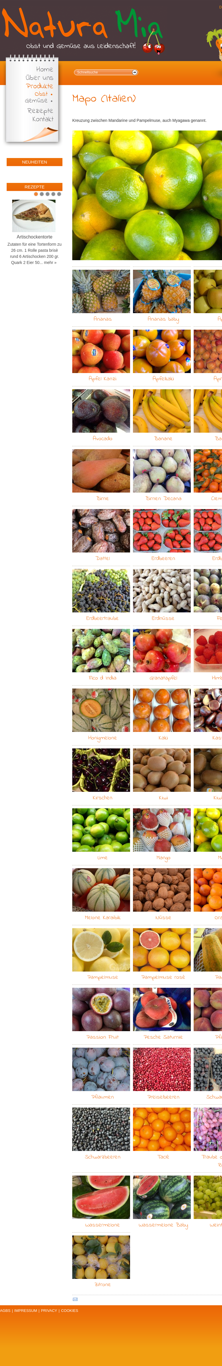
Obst (41, 94)
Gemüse (36, 101)
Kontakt (43, 119)
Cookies (69, 1310)
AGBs (5, 1310)
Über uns (39, 78)
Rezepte (40, 111)
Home (44, 70)
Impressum (25, 1310)
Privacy (49, 1310)
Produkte (39, 86)
